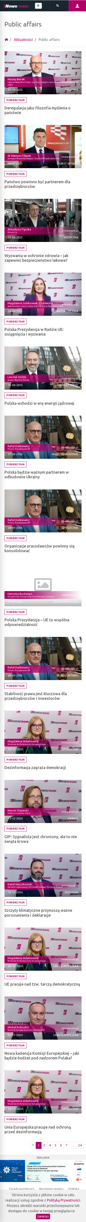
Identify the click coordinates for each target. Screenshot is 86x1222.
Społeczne (70, 527)
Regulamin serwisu (51, 1188)
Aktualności (23, 40)
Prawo (73, 818)
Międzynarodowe (65, 454)
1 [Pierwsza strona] (33, 1145)
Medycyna (71, 237)
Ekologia (71, 892)
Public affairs (67, 163)
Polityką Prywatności (63, 1200)
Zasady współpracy (22, 1188)
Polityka (71, 89)
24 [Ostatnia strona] (80, 1145)
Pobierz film (15, 100)
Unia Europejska (65, 311)
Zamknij (43, 1216)
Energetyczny (67, 385)
